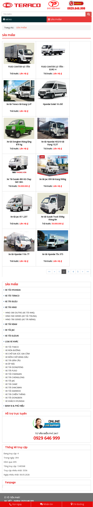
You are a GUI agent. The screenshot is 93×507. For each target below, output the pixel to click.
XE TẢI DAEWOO (13, 315)
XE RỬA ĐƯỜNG (12, 275)
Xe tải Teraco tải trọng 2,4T (76, 68)
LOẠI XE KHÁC (11, 266)
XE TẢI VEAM (11, 249)
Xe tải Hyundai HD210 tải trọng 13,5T (76, 105)
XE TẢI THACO (12, 271)
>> (88, 196)
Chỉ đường (77, 504)
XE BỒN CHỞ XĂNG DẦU (16, 282)
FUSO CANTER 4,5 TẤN (17, 66)
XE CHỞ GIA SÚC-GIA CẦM (17, 278)
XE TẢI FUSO (11, 295)
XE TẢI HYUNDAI (13, 215)
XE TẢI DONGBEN (13, 322)
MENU (7, 19)
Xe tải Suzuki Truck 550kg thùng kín (17, 180)
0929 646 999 (46, 363)
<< (49, 196)
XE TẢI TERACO (12, 220)
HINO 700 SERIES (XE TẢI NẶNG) (20, 244)
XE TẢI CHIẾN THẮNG (15, 319)
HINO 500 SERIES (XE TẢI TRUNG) (21, 241)
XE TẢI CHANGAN (13, 299)
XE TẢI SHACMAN (13, 312)
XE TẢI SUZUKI (12, 260)
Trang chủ (9, 27)
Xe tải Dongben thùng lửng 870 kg (46, 105)
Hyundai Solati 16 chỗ (17, 104)
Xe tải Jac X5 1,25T (75, 141)
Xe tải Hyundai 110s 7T (46, 179)
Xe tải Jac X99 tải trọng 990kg (46, 143)
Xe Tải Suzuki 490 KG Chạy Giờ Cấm (17, 143)
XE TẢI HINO (11, 232)
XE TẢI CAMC (11, 309)
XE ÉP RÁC (10, 288)
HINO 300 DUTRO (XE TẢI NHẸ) (20, 237)
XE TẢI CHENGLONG (14, 302)
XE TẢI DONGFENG (14, 292)
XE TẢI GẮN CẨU (13, 285)
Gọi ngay (15, 504)
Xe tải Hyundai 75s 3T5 (75, 179)
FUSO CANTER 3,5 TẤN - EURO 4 (46, 68)
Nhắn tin (46, 504)
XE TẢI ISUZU (11, 226)
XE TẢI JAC (10, 255)
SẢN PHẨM (54, 19)
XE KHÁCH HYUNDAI (14, 326)
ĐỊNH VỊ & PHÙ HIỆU (14, 330)
